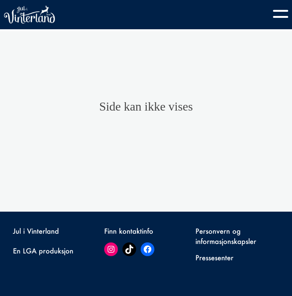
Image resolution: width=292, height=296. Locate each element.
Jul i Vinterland (36, 231)
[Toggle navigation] (280, 13)
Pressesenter (214, 257)
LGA (29, 250)
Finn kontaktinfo (128, 231)
